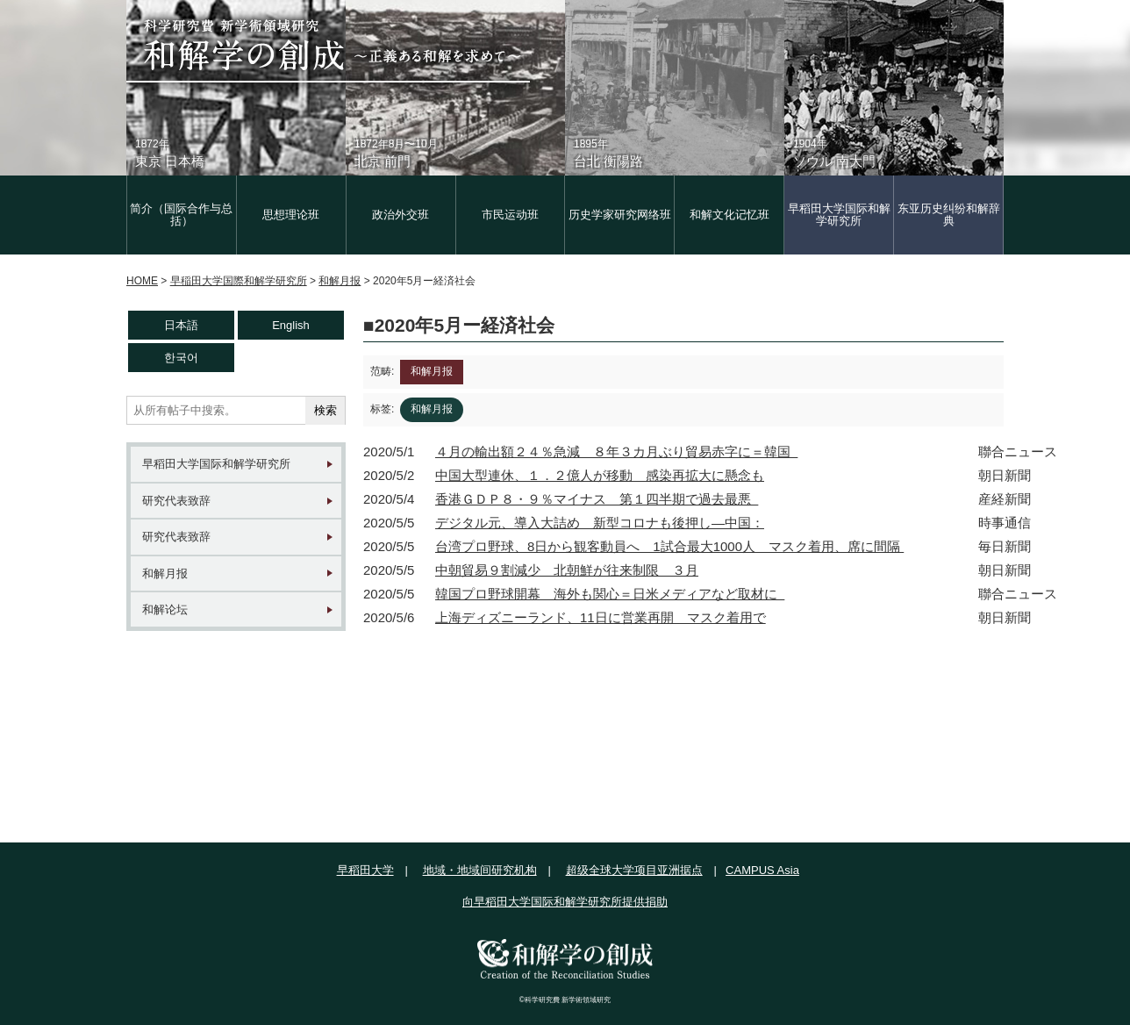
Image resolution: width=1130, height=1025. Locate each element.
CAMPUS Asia (762, 870)
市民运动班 (510, 214)
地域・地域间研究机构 (480, 870)
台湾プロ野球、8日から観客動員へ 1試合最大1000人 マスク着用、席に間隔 (669, 546)
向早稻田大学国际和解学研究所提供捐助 (565, 901)
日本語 (181, 325)
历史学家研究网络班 (620, 214)
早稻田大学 (365, 870)
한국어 (181, 357)
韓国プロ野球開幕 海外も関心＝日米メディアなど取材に (609, 593)
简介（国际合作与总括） (181, 214)
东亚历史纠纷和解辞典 (949, 214)
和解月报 (165, 573)
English (291, 325)
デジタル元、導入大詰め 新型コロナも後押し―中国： (599, 522)
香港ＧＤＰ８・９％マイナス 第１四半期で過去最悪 (596, 498)
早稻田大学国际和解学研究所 (839, 214)
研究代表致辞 (176, 500)
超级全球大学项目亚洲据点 (634, 870)
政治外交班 (400, 214)
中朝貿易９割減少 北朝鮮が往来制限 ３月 (566, 570)
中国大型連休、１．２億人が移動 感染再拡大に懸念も (599, 475)
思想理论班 (290, 214)
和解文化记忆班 (729, 214)
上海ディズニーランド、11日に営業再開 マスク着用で (600, 617)
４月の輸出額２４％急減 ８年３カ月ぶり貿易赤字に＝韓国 (616, 451)
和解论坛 (165, 609)
